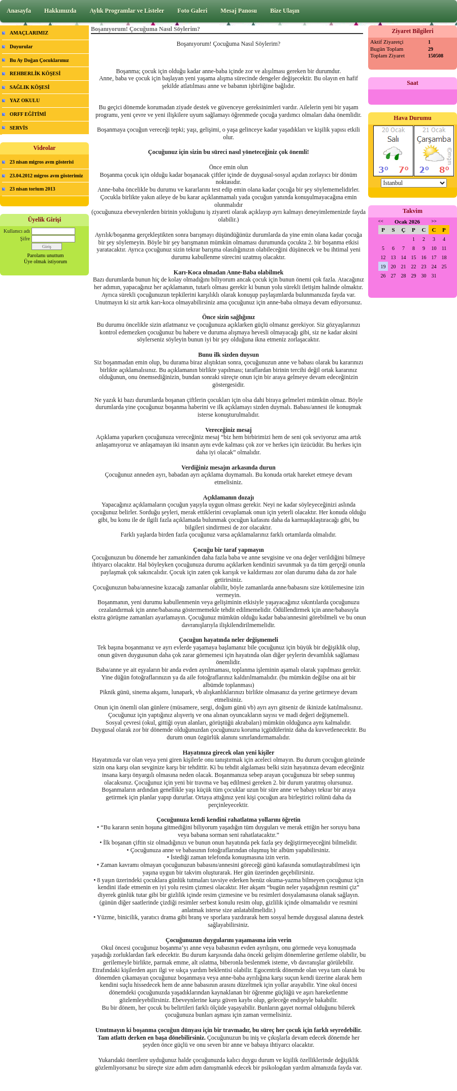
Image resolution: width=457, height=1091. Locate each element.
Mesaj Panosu (238, 10)
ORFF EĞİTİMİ (28, 114)
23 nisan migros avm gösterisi (42, 162)
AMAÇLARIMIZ (29, 33)
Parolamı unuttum (45, 255)
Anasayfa (19, 10)
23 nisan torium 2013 (32, 189)
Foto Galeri (192, 10)
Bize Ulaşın (285, 10)
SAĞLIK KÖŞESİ (30, 87)
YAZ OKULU (25, 100)
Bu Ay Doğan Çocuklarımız (39, 60)
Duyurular (21, 46)
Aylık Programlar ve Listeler (126, 10)
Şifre (25, 238)
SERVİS (19, 128)
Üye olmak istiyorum (45, 261)
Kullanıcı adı (17, 231)
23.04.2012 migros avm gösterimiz (46, 175)
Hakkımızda (60, 10)
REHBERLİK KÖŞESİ (35, 73)
